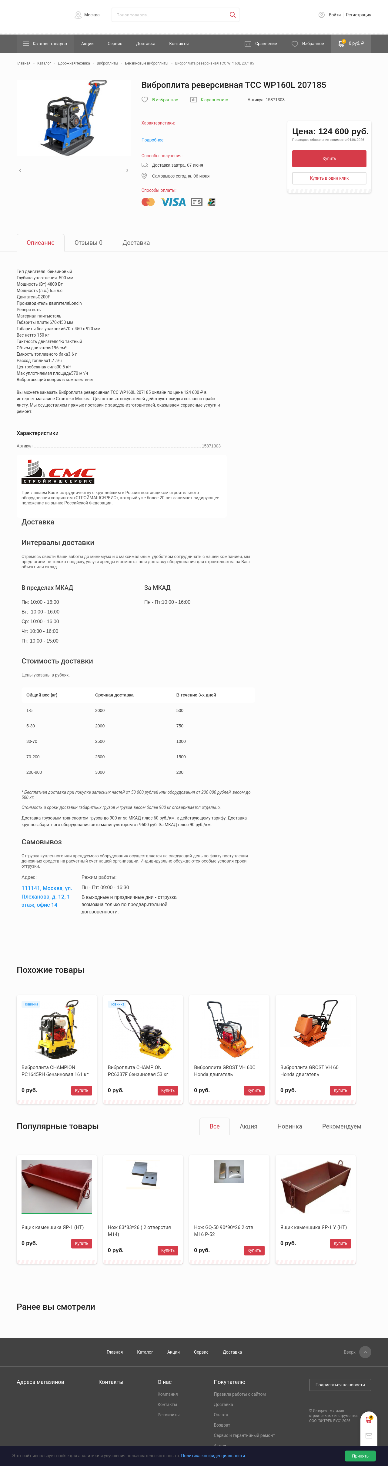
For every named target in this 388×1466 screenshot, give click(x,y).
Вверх (350, 1352)
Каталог (145, 1352)
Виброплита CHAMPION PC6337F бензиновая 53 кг (138, 1071)
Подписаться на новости (340, 1384)
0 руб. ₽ (351, 43)
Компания (168, 1394)
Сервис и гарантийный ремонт (244, 1435)
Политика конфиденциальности (213, 1455)
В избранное (165, 99)
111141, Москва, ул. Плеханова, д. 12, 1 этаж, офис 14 (47, 896)
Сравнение (266, 43)
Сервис (115, 43)
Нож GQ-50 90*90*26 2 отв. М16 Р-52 (224, 1231)
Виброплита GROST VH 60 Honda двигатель (309, 1071)
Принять (360, 1456)
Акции (87, 43)
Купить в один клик (329, 178)
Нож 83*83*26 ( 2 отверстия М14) (139, 1231)
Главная (115, 1352)
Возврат (222, 1425)
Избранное (313, 43)
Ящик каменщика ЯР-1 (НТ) (53, 1227)
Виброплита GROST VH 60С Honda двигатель (224, 1071)
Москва (92, 14)
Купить (329, 158)
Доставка (145, 43)
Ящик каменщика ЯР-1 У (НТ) (313, 1227)
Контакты (179, 43)
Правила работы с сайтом (240, 1394)
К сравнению (214, 99)
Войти (335, 14)
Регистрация (358, 14)
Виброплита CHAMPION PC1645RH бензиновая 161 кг (55, 1071)
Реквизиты (169, 1414)
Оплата (221, 1414)
